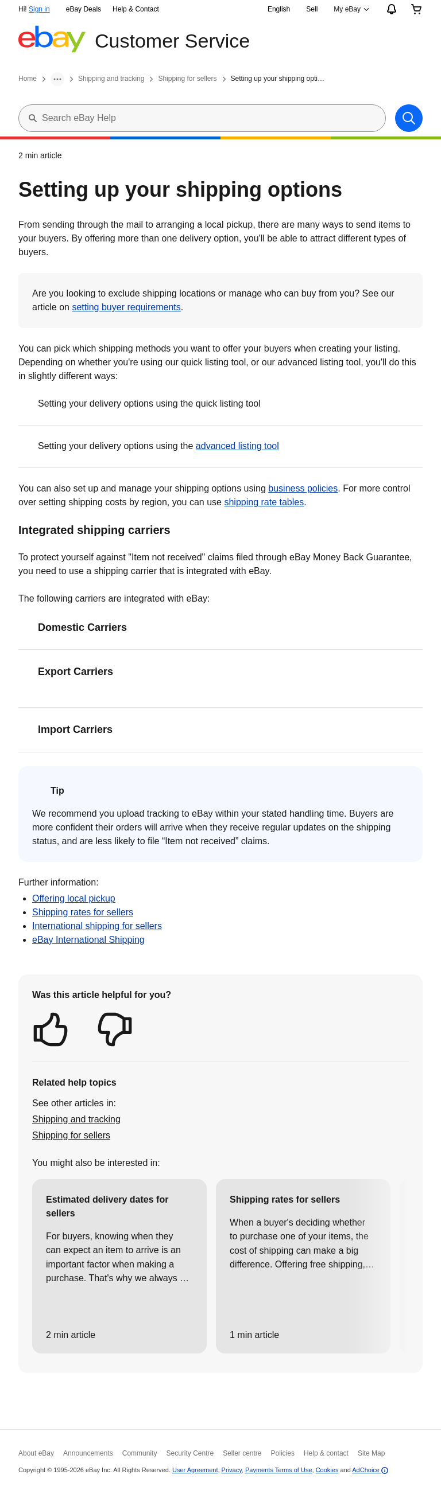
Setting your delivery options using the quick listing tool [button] (149, 403)
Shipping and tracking (111, 79)
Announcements (88, 1453)
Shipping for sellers (187, 79)
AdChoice (370, 1469)
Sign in (39, 9)
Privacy (232, 1469)
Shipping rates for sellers (82, 912)
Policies (283, 1453)
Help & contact (326, 1453)
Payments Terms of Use (278, 1469)
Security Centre (190, 1453)
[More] (57, 79)
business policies (303, 488)
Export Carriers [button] (75, 671)
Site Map (371, 1453)
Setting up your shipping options (279, 79)
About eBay (36, 1453)
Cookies (327, 1469)
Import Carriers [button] (75, 729)
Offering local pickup (73, 898)
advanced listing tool (237, 446)
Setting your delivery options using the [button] (158, 446)
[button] (50, 1029)
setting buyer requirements (126, 307)
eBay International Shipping (88, 940)
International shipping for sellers (97, 926)
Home (27, 79)
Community (139, 1453)
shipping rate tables (264, 502)
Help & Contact (136, 9)
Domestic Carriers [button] (82, 627)
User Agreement (195, 1469)
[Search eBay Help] (213, 118)
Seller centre (242, 1453)
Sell (312, 9)
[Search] (409, 118)
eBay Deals (83, 9)
